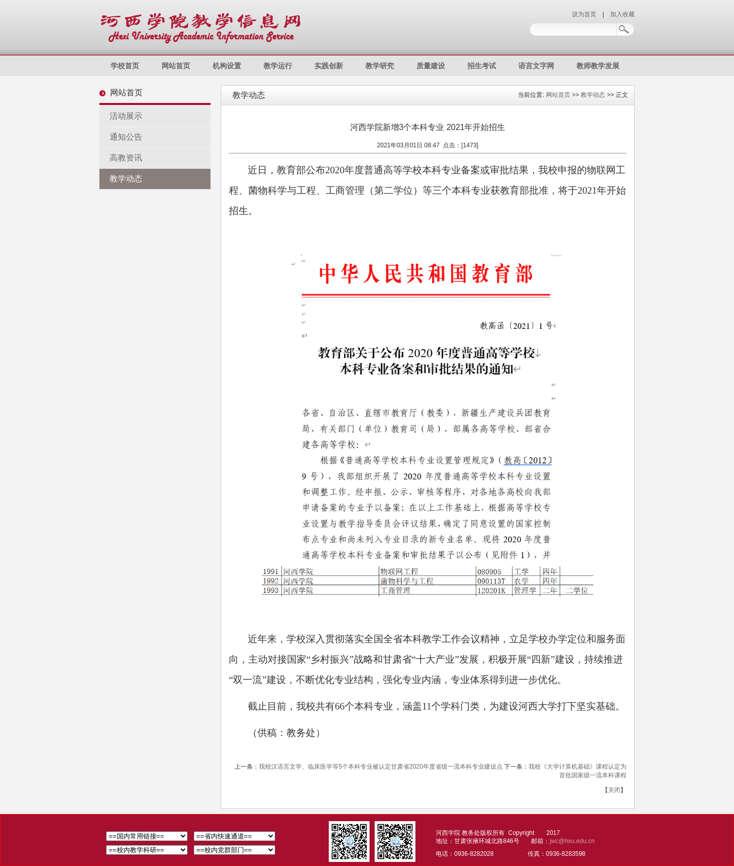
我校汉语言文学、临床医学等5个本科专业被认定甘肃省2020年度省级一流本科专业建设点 (380, 766)
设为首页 (584, 14)
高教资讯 (126, 157)
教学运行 (278, 66)
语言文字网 (536, 66)
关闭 (614, 790)
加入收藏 (622, 14)
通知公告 (126, 137)
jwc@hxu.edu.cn (571, 841)
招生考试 (481, 66)
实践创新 (328, 66)
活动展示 (126, 116)
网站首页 (176, 66)
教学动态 (126, 178)
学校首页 (125, 66)
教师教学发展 (597, 66)
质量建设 (430, 66)
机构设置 (227, 66)
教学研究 (379, 66)
